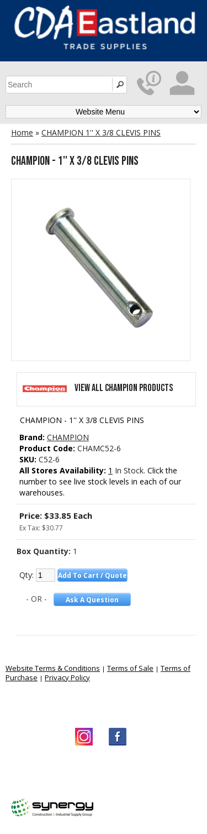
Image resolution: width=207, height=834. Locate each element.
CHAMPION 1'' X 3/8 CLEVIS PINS (101, 132)
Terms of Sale (130, 668)
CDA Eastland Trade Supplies (99, 772)
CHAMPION (68, 437)
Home (22, 132)
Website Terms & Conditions (53, 668)
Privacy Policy (67, 677)
